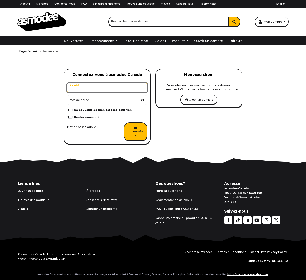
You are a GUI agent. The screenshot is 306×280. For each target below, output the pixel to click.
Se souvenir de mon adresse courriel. (103, 110)
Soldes (160, 41)
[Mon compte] (271, 22)
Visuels (165, 3)
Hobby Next (208, 3)
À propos (42, 3)
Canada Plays (184, 3)
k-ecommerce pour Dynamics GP (41, 258)
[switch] (142, 100)
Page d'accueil (28, 51)
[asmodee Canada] (41, 21)
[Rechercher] (234, 22)
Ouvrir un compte (208, 41)
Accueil (25, 3)
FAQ (84, 3)
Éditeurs (235, 41)
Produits (178, 41)
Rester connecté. (87, 117)
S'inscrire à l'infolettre (106, 3)
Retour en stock (136, 41)
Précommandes (101, 41)
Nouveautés (73, 41)
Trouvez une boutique (140, 3)
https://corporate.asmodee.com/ (247, 274)
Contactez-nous (64, 3)
